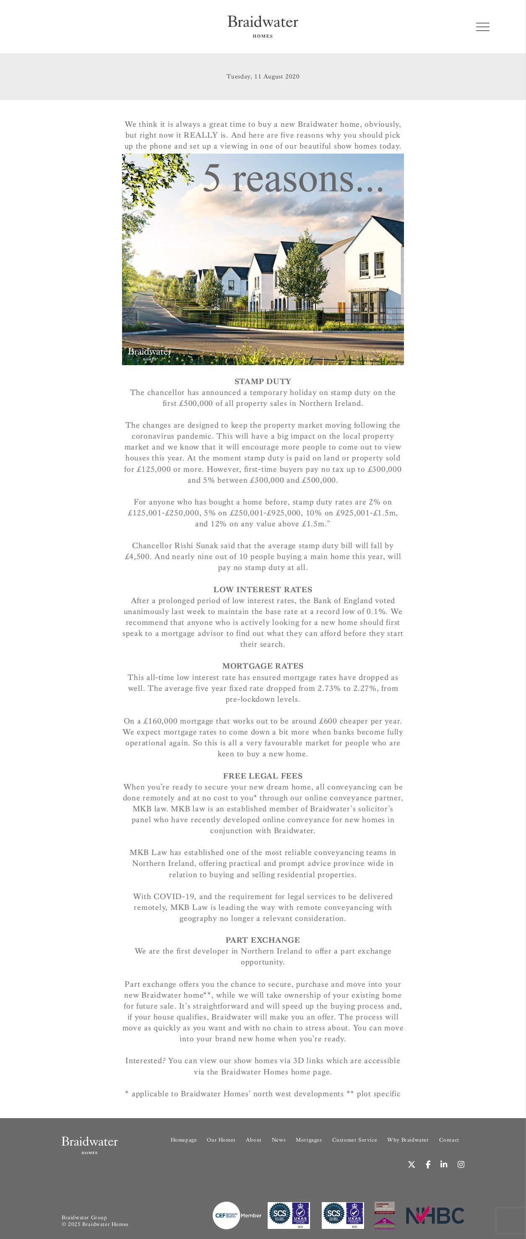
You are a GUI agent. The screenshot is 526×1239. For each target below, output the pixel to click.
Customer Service (355, 1140)
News (279, 1140)
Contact (449, 1140)
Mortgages (309, 1140)
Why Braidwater (408, 1140)
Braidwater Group (84, 1217)
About (254, 1140)
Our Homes (221, 1140)
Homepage (184, 1140)
